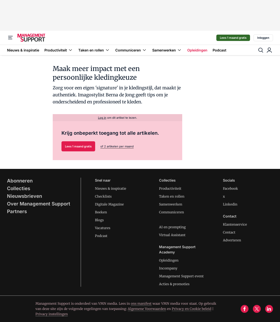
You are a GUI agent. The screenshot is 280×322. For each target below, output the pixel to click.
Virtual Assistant (172, 235)
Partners (17, 211)
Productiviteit (58, 50)
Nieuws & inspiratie (23, 50)
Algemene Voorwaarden (147, 309)
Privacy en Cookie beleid (191, 309)
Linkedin (230, 204)
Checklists (103, 196)
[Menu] (10, 37)
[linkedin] (269, 309)
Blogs (99, 220)
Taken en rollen (94, 50)
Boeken (101, 212)
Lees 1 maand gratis (233, 37)
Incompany (168, 268)
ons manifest (141, 303)
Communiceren (131, 50)
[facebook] (244, 309)
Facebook (230, 188)
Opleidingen (197, 50)
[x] (257, 309)
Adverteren (232, 240)
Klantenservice (235, 224)
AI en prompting (172, 227)
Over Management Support (38, 204)
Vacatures (102, 228)
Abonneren (20, 181)
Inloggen (263, 37)
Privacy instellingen (51, 314)
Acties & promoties (174, 284)
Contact (229, 232)
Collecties (18, 188)
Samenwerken (167, 50)
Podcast (219, 50)
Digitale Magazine (109, 204)
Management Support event (181, 276)
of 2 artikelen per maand (117, 146)
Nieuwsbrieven (24, 196)
